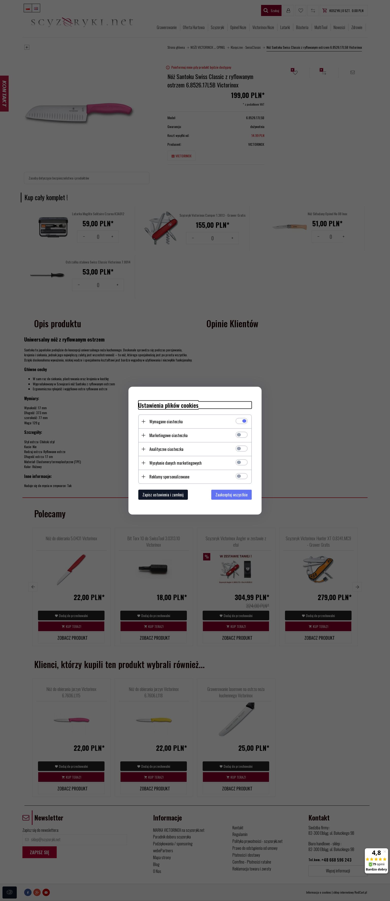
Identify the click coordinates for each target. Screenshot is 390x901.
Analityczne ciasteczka (166, 449)
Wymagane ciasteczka (166, 421)
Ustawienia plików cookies (168, 405)
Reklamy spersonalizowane (169, 476)
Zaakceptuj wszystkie (231, 494)
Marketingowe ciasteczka (168, 435)
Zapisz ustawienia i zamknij (163, 494)
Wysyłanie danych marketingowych (175, 463)
